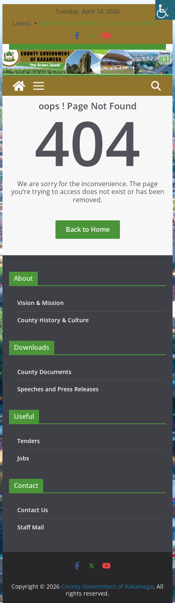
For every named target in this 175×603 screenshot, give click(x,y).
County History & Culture (53, 320)
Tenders (28, 441)
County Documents (44, 372)
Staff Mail (30, 527)
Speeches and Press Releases (58, 389)
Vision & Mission (40, 303)
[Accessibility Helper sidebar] (165, 10)
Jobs (23, 458)
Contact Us (32, 510)
